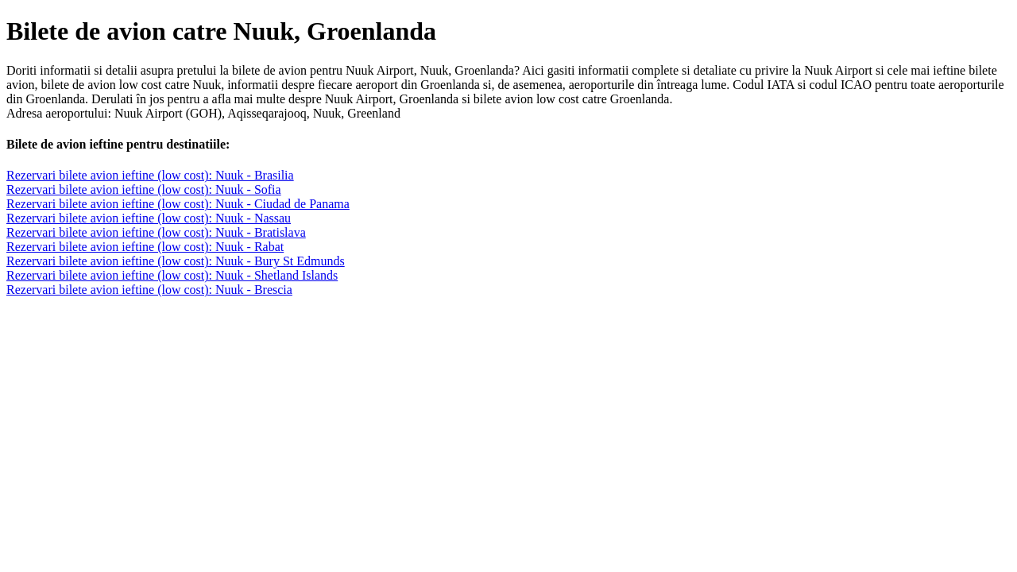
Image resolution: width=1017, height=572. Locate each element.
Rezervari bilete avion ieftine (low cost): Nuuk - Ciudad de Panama (178, 204)
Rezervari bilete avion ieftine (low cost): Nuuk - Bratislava (156, 232)
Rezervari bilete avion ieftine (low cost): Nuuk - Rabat (145, 246)
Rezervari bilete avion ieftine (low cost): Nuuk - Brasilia (150, 175)
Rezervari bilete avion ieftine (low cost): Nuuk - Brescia (149, 289)
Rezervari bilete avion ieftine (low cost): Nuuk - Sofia (143, 189)
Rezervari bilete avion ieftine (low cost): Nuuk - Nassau (148, 218)
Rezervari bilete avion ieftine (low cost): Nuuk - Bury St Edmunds (175, 261)
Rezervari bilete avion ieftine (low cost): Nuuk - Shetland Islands (172, 275)
